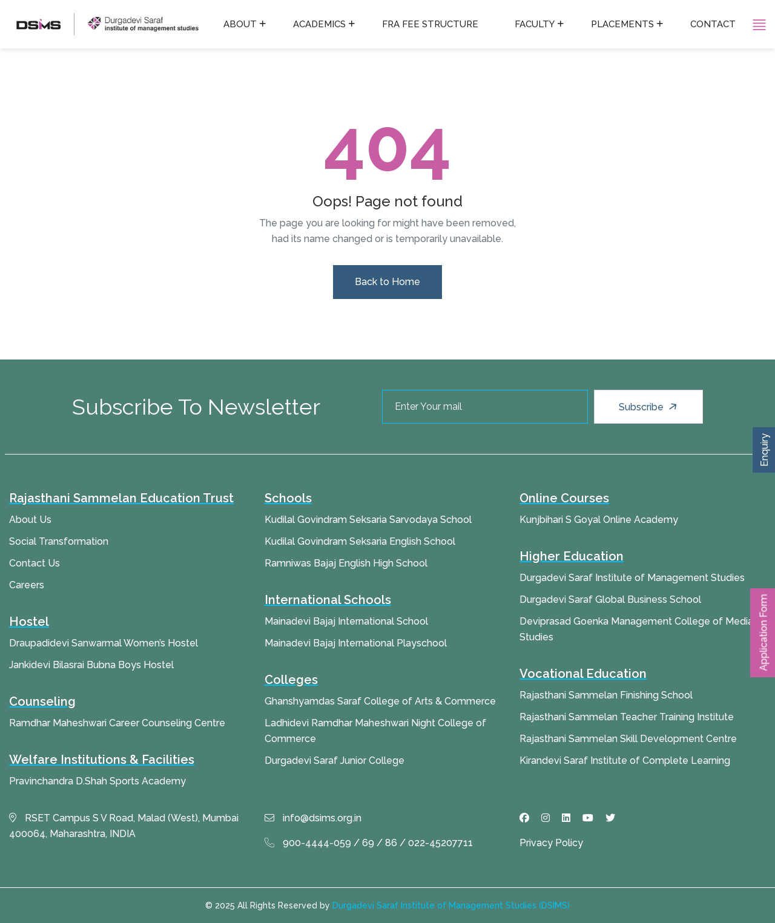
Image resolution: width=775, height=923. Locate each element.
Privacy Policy (551, 843)
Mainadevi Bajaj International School (346, 621)
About (240, 24)
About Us (30, 519)
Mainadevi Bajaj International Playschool (356, 643)
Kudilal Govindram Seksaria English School (360, 541)
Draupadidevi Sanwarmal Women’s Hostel (103, 643)
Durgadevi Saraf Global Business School (610, 599)
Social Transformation (58, 541)
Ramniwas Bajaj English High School (346, 563)
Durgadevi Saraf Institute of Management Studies (632, 577)
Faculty (535, 24)
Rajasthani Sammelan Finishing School (606, 695)
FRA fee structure (430, 24)
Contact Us (34, 563)
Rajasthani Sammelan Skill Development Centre (628, 738)
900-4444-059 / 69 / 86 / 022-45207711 (369, 843)
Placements (622, 24)
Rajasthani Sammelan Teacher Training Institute (626, 717)
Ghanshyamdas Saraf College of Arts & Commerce (380, 701)
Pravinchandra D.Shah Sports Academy (97, 781)
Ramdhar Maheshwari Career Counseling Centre (117, 723)
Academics (319, 24)
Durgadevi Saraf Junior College (334, 760)
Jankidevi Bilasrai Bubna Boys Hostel (91, 665)
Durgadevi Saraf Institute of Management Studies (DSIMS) (451, 905)
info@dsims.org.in (313, 818)
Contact (713, 24)
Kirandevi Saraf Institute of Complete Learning (624, 760)
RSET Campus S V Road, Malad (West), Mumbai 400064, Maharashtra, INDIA (124, 825)
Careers (26, 585)
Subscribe (649, 406)
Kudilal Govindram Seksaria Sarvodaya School (368, 519)
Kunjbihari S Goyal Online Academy (598, 519)
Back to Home (387, 281)
